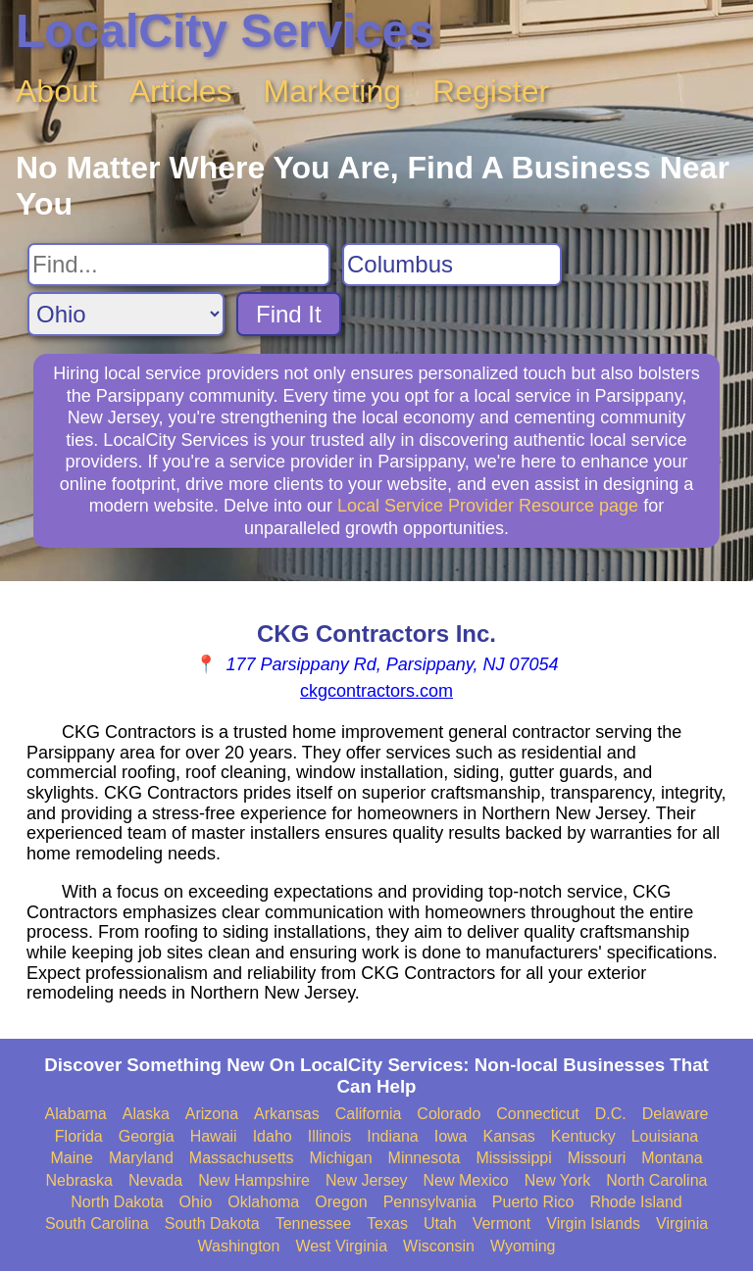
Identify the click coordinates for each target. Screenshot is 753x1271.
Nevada (155, 1180)
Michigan (341, 1157)
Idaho (272, 1136)
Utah (440, 1223)
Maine (71, 1157)
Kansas (508, 1136)
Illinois (329, 1136)
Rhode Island (635, 1202)
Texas (387, 1223)
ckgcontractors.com (376, 691)
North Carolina (656, 1180)
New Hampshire (254, 1180)
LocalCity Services (225, 31)
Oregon (341, 1202)
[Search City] (452, 264)
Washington (238, 1246)
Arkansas (287, 1113)
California (368, 1113)
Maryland (141, 1157)
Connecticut (537, 1113)
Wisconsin (439, 1246)
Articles (180, 91)
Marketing (333, 91)
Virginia (682, 1223)
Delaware (675, 1113)
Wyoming (523, 1246)
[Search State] (126, 314)
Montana (671, 1157)
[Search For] (178, 264)
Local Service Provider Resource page (487, 505)
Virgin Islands (593, 1223)
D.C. (611, 1113)
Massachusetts (241, 1157)
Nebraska (79, 1180)
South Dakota (212, 1223)
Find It (289, 314)
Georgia (147, 1136)
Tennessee (313, 1223)
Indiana (393, 1136)
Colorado (448, 1113)
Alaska (146, 1113)
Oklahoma (263, 1202)
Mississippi (513, 1157)
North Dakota (117, 1202)
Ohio (196, 1202)
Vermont (502, 1223)
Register (490, 91)
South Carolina (97, 1223)
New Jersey (367, 1180)
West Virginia (341, 1246)
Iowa (451, 1136)
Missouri (597, 1157)
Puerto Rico (533, 1202)
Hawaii (213, 1136)
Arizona (211, 1113)
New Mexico (466, 1180)
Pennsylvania (430, 1202)
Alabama (76, 1113)
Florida (79, 1136)
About (57, 91)
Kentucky (583, 1136)
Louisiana (665, 1136)
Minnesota (424, 1157)
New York (558, 1180)
